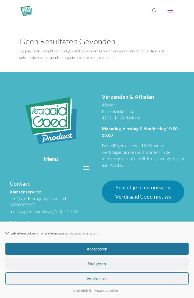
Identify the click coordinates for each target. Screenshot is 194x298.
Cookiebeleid (82, 291)
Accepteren (97, 248)
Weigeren (97, 263)
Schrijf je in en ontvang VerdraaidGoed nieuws (143, 192)
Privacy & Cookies (106, 291)
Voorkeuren (97, 278)
